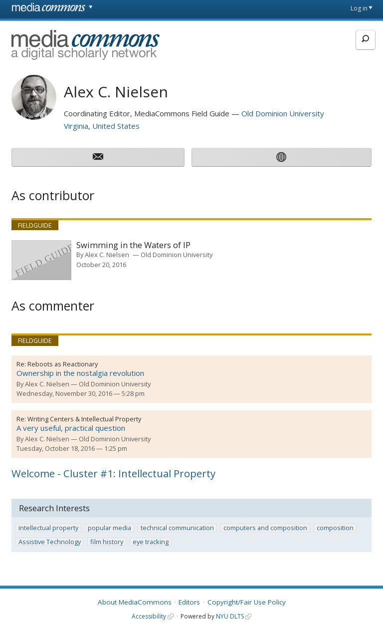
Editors (189, 602)
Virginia (76, 126)
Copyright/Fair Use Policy (246, 602)
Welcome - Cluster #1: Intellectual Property (113, 473)
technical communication (177, 528)
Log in (359, 8)
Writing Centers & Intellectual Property (84, 418)
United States (116, 126)
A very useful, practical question (70, 428)
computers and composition (265, 528)
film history (106, 542)
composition (335, 528)
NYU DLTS (230, 616)
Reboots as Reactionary (62, 363)
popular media (109, 528)
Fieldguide (35, 225)
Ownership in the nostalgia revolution (80, 373)
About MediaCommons (135, 602)
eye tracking (151, 542)
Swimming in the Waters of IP (133, 245)
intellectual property (48, 528)
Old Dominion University (282, 113)
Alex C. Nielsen (107, 254)
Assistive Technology (49, 542)
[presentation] (41, 260)
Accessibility (149, 616)
